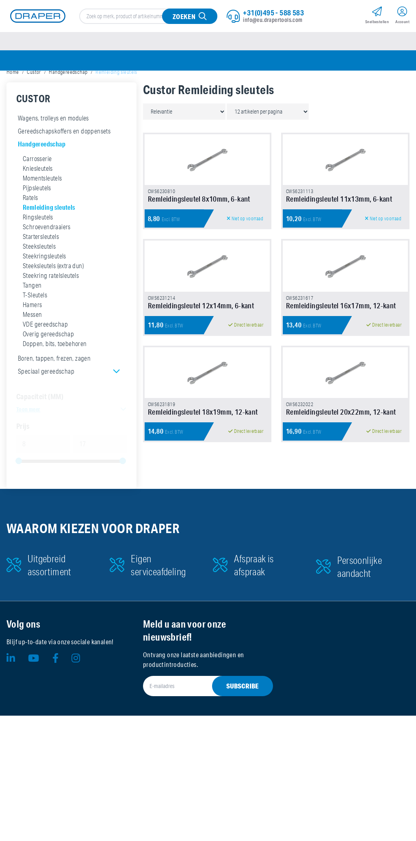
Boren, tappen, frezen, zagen (54, 376)
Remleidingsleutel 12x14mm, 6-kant (201, 408)
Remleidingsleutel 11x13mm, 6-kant (339, 259)
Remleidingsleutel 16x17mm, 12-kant (341, 408)
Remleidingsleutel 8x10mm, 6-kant (199, 259)
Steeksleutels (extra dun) (53, 283)
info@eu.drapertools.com (272, 24)
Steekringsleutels (44, 273)
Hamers (32, 322)
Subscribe (242, 811)
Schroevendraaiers (47, 244)
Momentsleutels (42, 195)
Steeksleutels (39, 264)
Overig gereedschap (48, 351)
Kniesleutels (38, 186)
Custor (34, 89)
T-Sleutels (35, 312)
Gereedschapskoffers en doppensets (64, 148)
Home (12, 89)
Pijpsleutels (37, 205)
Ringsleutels (38, 234)
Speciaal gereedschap (46, 389)
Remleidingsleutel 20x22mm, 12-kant (341, 557)
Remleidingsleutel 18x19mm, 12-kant (203, 557)
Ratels (30, 215)
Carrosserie (37, 176)
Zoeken (182, 20)
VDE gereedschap (45, 342)
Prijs (22, 443)
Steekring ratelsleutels (51, 293)
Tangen (32, 303)
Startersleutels (41, 254)
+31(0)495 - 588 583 (273, 16)
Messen (32, 332)
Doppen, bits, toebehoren (55, 361)
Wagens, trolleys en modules (53, 135)
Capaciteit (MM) (39, 413)
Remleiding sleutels (49, 224)
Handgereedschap (68, 89)
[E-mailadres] (198, 811)
